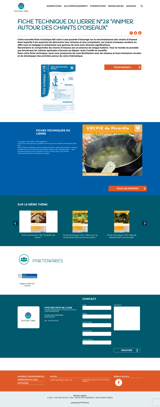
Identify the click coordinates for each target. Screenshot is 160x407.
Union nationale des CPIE (61, 380)
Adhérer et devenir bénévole (31, 376)
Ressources (116, 6)
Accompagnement (76, 6)
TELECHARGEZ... (123, 67)
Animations (54, 6)
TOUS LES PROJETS (127, 188)
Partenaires (23, 383)
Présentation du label (28, 379)
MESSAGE (118, 305)
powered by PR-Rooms (80, 403)
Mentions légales (80, 396)
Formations (98, 6)
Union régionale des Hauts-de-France (96, 380)
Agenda (131, 6)
